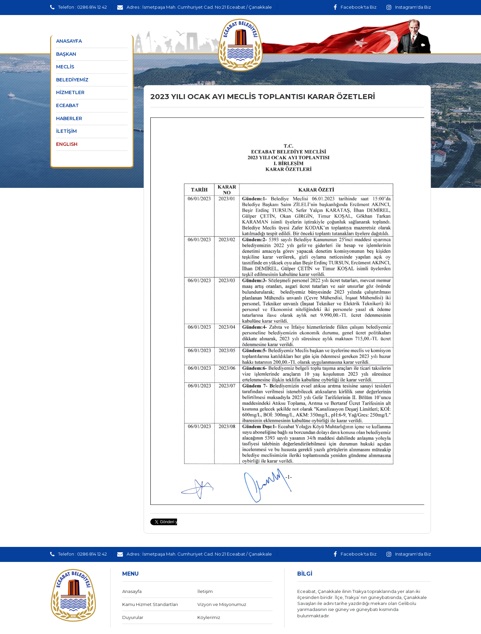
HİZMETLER (70, 92)
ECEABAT (67, 105)
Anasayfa (132, 591)
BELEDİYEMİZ (72, 80)
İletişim (205, 591)
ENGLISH (66, 144)
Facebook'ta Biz (355, 7)
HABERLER (69, 118)
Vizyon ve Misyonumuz (221, 604)
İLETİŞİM (66, 131)
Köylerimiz (208, 617)
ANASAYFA (69, 41)
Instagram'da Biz (408, 7)
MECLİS (65, 67)
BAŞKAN (66, 54)
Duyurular (132, 617)
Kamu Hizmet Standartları (150, 604)
